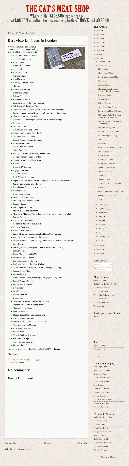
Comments (100, 269)
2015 (98, 38)
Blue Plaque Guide (100, 367)
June (100, 220)
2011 (98, 54)
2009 (98, 246)
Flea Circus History (100, 428)
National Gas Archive (101, 439)
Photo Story (102, 81)
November (103, 66)
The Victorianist (99, 306)
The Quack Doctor (100, 299)
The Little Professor (100, 291)
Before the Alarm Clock (107, 195)
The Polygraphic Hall (106, 151)
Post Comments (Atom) (24, 449)
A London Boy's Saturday (107, 136)
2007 (98, 254)
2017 (98, 30)
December (103, 62)
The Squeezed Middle (106, 73)
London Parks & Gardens (102, 400)
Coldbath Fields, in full (106, 167)
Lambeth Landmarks (101, 389)
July (100, 217)
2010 (98, 58)
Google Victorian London (102, 432)
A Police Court (103, 187)
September (103, 209)
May (100, 224)
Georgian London (100, 280)
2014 (98, 42)
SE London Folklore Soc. (102, 443)
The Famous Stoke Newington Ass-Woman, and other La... (109, 116)
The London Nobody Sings (103, 295)
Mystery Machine (104, 171)
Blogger (113, 457)
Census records (99, 349)
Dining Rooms (103, 155)
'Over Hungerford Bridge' (107, 107)
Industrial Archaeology (101, 381)
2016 (98, 34)
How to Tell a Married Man (108, 77)
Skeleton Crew (103, 99)
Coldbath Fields (104, 179)
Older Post (82, 443)
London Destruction (100, 396)
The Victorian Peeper (101, 302)
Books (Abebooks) (100, 345)
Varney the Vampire (100, 446)
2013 (98, 46)
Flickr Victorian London (102, 378)
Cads (100, 199)
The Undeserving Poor (106, 128)
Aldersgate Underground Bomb (109, 163)
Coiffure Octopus (104, 103)
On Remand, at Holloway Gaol (109, 183)
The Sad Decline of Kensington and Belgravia (110, 122)
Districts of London (105, 159)
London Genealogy (100, 353)
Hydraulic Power (99, 435)
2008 (98, 249)
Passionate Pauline (105, 95)
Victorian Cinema (100, 450)
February (102, 236)
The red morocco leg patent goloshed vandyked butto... (109, 90)
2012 (98, 50)
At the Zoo (102, 143)
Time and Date (98, 356)
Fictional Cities (99, 424)
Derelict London (99, 374)
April (101, 229)
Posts (98, 265)
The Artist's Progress (101, 288)
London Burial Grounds (102, 392)
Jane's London (98, 385)
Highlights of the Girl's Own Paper (106, 284)
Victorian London (20, 362)
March (101, 232)
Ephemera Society (100, 421)
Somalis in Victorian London (109, 131)
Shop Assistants (104, 85)
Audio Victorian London (102, 417)
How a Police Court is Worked (109, 148)
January (102, 240)
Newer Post (11, 443)
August (101, 212)
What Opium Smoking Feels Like (110, 191)
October (102, 205)
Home (47, 443)
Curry (100, 139)
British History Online (101, 370)
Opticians (101, 175)
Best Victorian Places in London (110, 111)
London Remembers (101, 403)
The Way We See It (100, 407)
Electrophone (103, 69)
